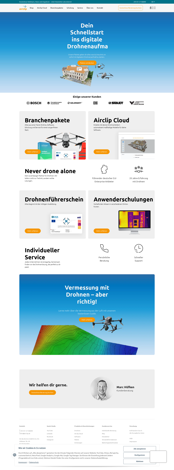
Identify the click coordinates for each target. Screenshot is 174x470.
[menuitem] (31, 8)
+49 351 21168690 (26, 431)
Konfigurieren (139, 455)
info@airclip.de (25, 433)
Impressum (22, 462)
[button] (153, 8)
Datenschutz (34, 462)
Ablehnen (139, 461)
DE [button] (153, 2)
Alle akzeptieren (140, 449)
